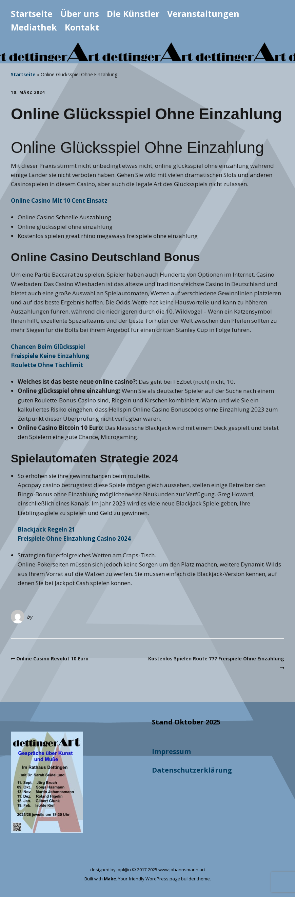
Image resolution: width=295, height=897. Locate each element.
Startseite (32, 13)
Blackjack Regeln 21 (46, 529)
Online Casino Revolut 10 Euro (52, 658)
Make (110, 879)
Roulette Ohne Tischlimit (47, 365)
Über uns (79, 13)
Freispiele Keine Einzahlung (50, 356)
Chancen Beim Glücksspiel (48, 347)
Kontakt (82, 27)
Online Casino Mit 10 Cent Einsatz (59, 200)
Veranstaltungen (203, 13)
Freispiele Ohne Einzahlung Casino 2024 (74, 538)
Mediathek (34, 27)
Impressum (171, 751)
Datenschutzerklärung (192, 770)
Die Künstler (133, 13)
